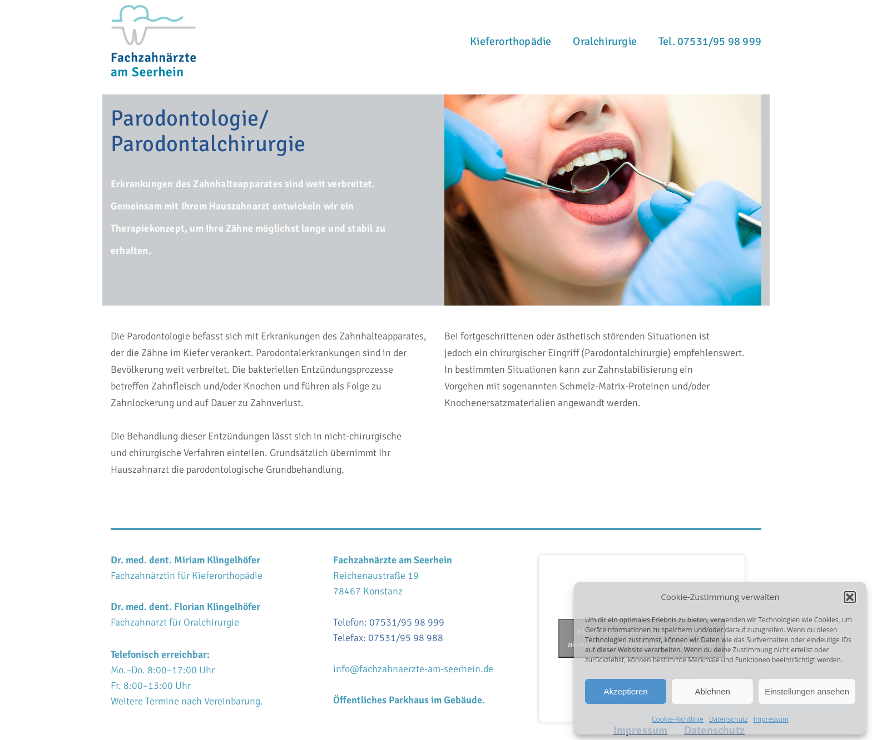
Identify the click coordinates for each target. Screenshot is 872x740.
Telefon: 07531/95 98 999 (388, 622)
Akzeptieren (625, 691)
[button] (849, 597)
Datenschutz (728, 719)
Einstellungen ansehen (807, 691)
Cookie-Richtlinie (677, 719)
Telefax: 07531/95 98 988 (388, 638)
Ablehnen (712, 691)
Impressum (771, 719)
